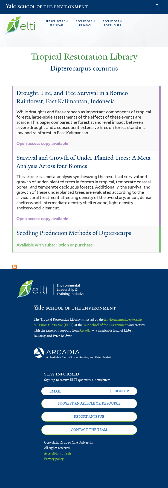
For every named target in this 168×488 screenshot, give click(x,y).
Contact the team (89, 430)
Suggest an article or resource (89, 403)
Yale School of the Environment (19, 6)
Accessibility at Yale (57, 453)
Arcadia (85, 330)
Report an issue (89, 416)
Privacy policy (53, 459)
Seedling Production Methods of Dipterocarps (73, 233)
